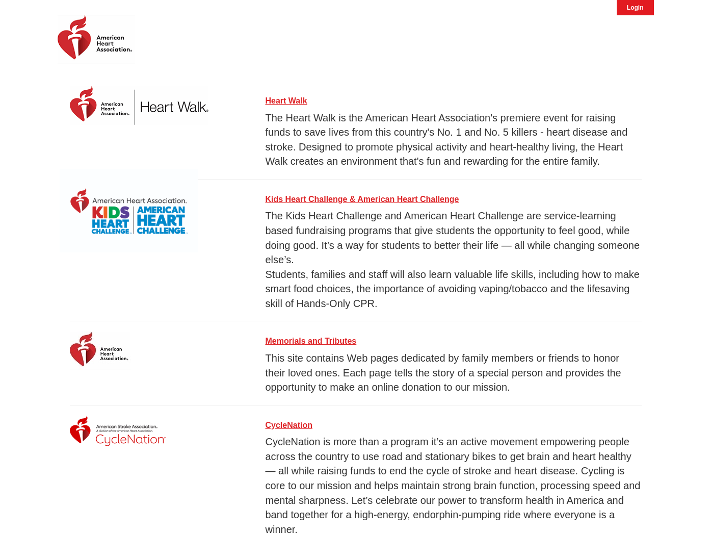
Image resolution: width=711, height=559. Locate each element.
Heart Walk (286, 100)
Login (635, 7)
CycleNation (289, 425)
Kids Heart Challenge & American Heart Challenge (362, 199)
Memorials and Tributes (311, 341)
